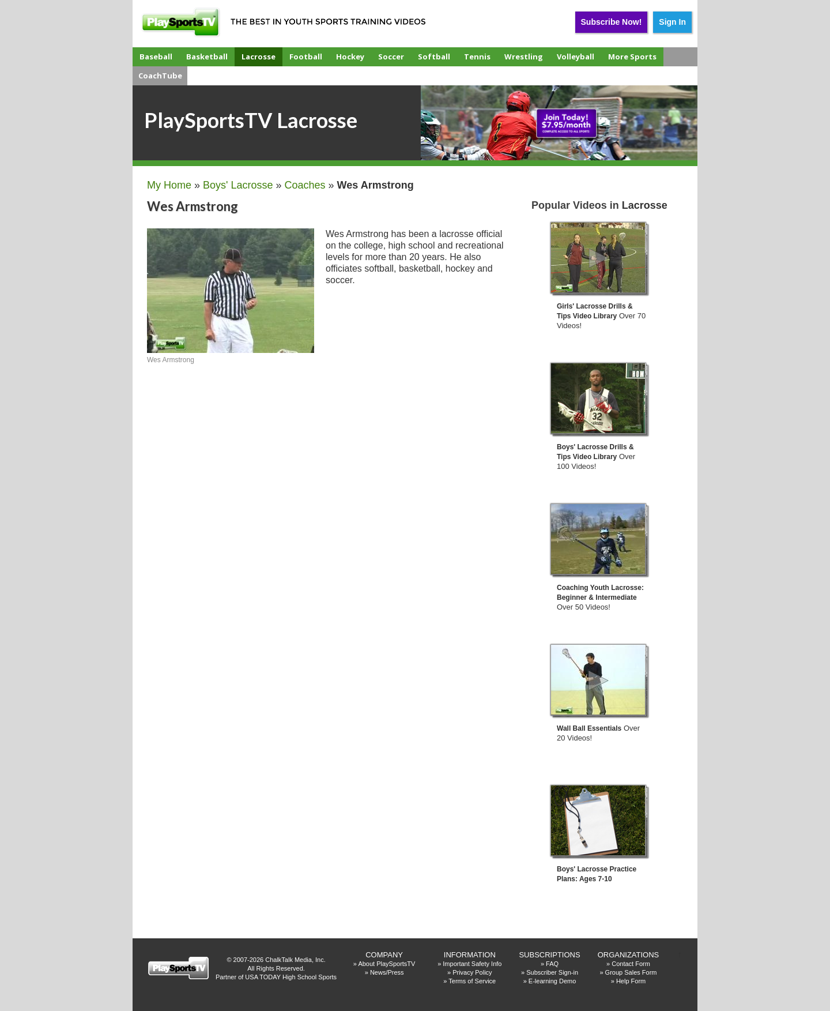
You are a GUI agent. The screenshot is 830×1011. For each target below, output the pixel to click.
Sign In (672, 22)
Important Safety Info (472, 963)
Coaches (305, 185)
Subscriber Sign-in (552, 972)
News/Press (387, 972)
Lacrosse (259, 56)
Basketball (207, 56)
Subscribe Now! (611, 22)
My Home (169, 185)
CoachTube (160, 75)
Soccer (391, 56)
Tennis (477, 56)
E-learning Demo (552, 981)
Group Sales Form (631, 972)
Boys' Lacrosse (238, 185)
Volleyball (575, 56)
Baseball (155, 56)
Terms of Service (472, 981)
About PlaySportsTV (386, 963)
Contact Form (631, 963)
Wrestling (523, 56)
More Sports (632, 56)
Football (305, 56)
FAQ (552, 963)
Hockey (350, 56)
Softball (434, 56)
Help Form (631, 981)
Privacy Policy (472, 972)
